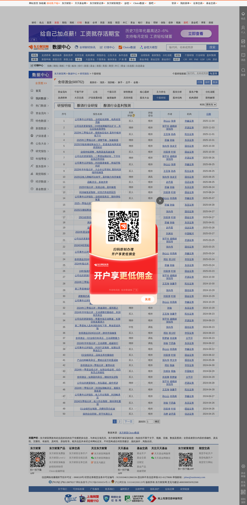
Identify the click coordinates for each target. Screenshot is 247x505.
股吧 (151, 3)
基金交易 (210, 3)
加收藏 (42, 3)
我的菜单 (184, 3)
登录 (174, 3)
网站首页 (33, 3)
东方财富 (66, 3)
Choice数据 (138, 3)
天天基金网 (80, 3)
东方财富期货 (114, 3)
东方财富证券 (96, 3)
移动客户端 (52, 3)
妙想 (127, 3)
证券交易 (197, 3)
